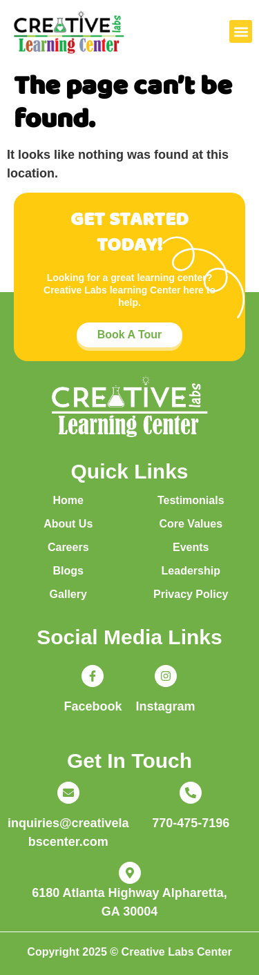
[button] (240, 31)
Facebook (93, 706)
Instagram (165, 706)
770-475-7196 (190, 823)
